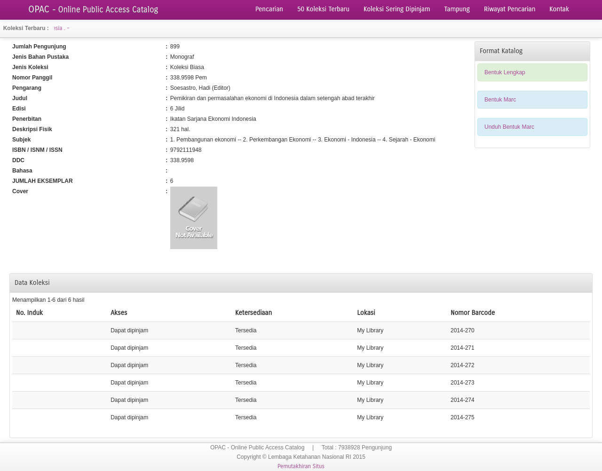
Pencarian (269, 9)
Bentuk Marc (500, 99)
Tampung (457, 9)
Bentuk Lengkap (504, 72)
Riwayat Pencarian (509, 9)
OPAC (93, 9)
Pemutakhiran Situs (301, 466)
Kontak (559, 9)
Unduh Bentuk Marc (509, 127)
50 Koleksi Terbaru (323, 9)
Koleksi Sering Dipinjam (397, 9)
